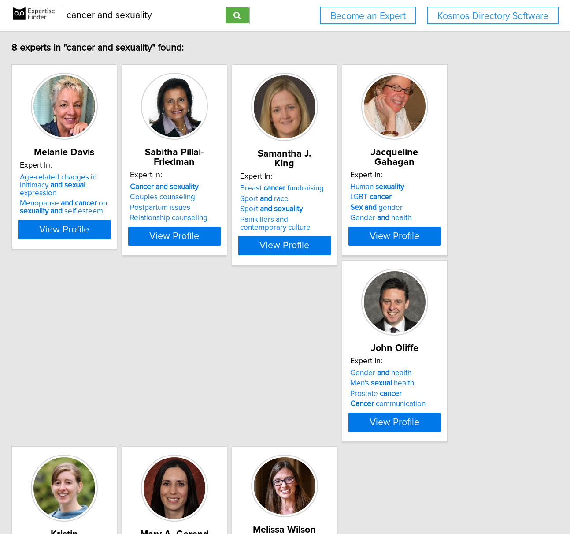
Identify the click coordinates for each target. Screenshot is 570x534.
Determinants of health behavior (346, 413)
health (315, 403)
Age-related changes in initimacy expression (82, 191)
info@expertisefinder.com (232, 502)
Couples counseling (193, 197)
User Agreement (343, 502)
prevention (324, 392)
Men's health (61, 403)
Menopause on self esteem (72, 209)
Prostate (55, 413)
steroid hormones (197, 421)
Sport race (317, 199)
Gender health (456, 218)
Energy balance (186, 431)
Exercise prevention (212, 411)
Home (281, 502)
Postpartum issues (191, 208)
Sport (324, 209)
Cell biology (445, 419)
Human (452, 187)
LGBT (446, 197)
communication (66, 423)
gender (452, 208)
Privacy (305, 502)
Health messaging (323, 423)
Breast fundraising (335, 188)
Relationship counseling (200, 218)
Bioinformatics (449, 409)
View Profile (85, 244)
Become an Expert (368, 16)
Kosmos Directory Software (492, 16)
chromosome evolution (470, 398)
